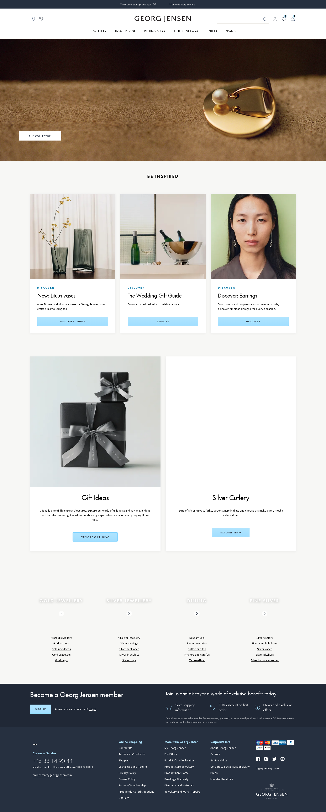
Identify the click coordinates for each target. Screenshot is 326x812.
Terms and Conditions (132, 754)
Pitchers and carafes (197, 655)
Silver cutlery (265, 638)
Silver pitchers (265, 655)
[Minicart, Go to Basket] (293, 19)
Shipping (124, 760)
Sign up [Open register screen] (40, 709)
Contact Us (125, 748)
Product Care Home (176, 773)
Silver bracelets (129, 655)
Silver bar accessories (265, 660)
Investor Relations (221, 779)
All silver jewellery (129, 638)
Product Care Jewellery (179, 766)
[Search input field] (243, 19)
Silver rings (129, 660)
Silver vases (264, 649)
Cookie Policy (127, 779)
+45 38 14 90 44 (53, 761)
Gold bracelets (61, 655)
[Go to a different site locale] (35, 744)
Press (214, 773)
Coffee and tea (197, 649)
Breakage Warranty (176, 779)
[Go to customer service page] (41, 19)
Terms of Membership (132, 785)
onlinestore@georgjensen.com (52, 775)
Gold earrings (61, 643)
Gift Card (124, 798)
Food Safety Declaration (179, 760)
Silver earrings (129, 643)
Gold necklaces (61, 649)
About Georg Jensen (223, 748)
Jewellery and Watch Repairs (182, 791)
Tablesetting (197, 660)
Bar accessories (197, 643)
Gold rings (61, 660)
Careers (215, 754)
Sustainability (218, 760)
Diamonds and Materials (179, 785)
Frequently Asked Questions (136, 791)
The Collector (40, 136)
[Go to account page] (275, 19)
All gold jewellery (61, 638)
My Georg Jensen (175, 748)
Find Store (170, 754)
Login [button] (92, 709)
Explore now (230, 532)
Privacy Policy (127, 773)
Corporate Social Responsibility (230, 766)
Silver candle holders (265, 643)
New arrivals (197, 638)
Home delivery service (182, 4)
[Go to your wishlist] (284, 19)
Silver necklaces (129, 649)
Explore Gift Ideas (95, 537)
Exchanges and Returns (133, 766)
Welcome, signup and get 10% (138, 4)
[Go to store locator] (33, 19)
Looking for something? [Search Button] (265, 19)
